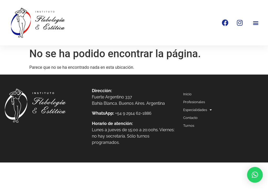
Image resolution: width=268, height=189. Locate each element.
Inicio (187, 94)
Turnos (188, 126)
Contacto (190, 118)
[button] (256, 22)
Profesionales (194, 102)
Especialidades (197, 110)
